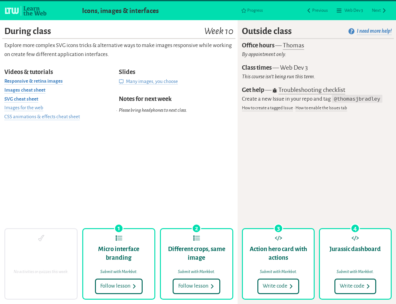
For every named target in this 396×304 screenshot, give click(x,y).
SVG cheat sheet (21, 99)
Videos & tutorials (28, 72)
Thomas (293, 45)
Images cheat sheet (24, 90)
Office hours (273, 45)
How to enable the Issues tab (321, 108)
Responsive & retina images (33, 81)
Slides (127, 72)
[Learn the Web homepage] (26, 11)
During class (118, 31)
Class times (275, 68)
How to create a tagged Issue (267, 108)
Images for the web (23, 108)
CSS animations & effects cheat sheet (42, 117)
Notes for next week (145, 99)
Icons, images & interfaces (120, 10)
